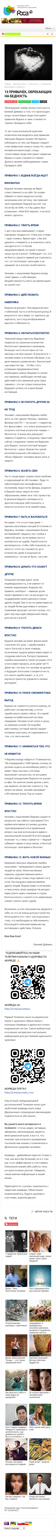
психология (12, 1224)
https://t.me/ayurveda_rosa (19, 1092)
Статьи (35, 102)
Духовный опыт (19, 84)
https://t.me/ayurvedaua (17, 1009)
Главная (8, 84)
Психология (33, 84)
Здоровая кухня (12, 34)
